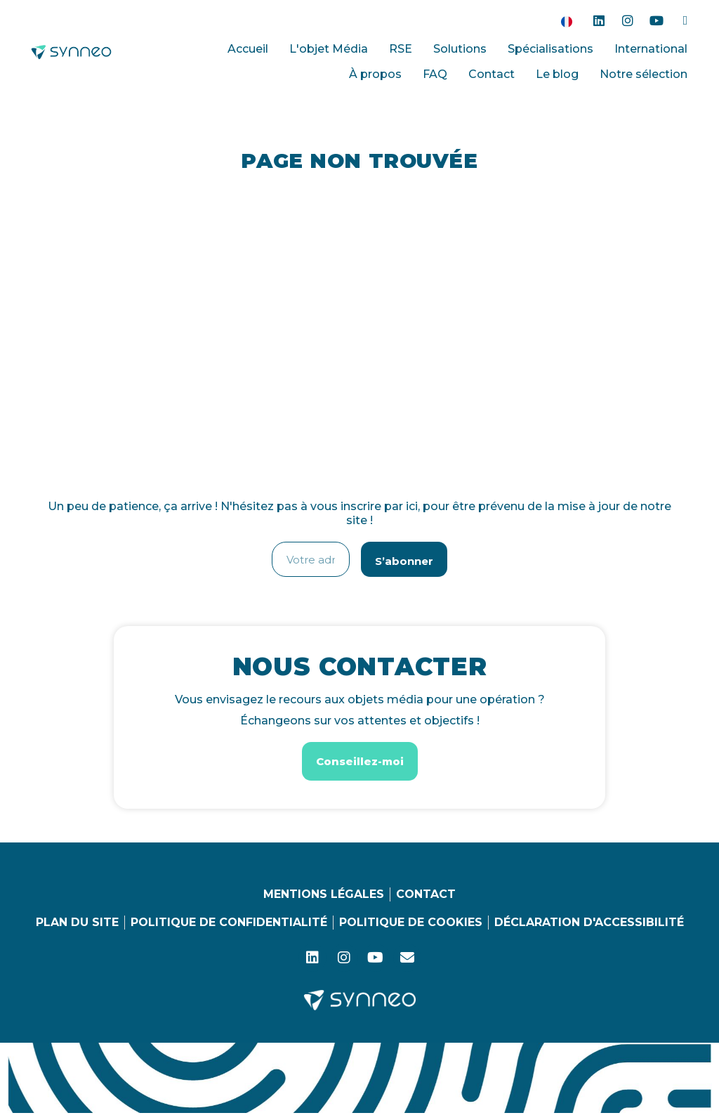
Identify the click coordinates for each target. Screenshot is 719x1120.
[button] (360, 761)
